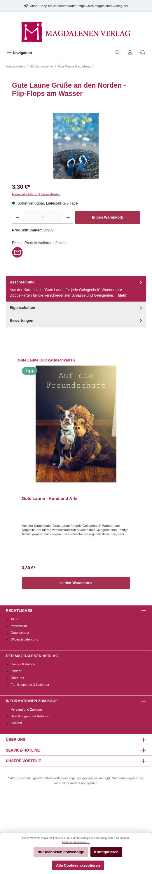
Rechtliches (19, 610)
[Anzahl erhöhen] (68, 217)
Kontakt (16, 723)
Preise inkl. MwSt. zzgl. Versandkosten (36, 194)
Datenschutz (20, 632)
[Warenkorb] (142, 53)
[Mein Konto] (130, 53)
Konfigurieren (106, 852)
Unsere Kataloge (23, 664)
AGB (14, 619)
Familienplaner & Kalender (30, 684)
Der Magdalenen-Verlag (32, 656)
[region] (76, 146)
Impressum (19, 626)
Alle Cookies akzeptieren (78, 865)
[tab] (76, 289)
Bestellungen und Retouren (30, 716)
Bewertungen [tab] (76, 320)
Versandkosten (87, 778)
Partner (16, 671)
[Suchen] (117, 53)
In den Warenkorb (107, 217)
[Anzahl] (42, 217)
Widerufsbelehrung (24, 639)
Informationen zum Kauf (31, 701)
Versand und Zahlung (26, 709)
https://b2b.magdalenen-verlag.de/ (103, 6)
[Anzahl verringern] (17, 217)
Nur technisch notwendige (60, 852)
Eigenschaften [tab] (76, 307)
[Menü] (19, 53)
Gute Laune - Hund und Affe (50, 498)
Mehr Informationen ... (76, 842)
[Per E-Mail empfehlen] (17, 252)
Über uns (17, 678)
